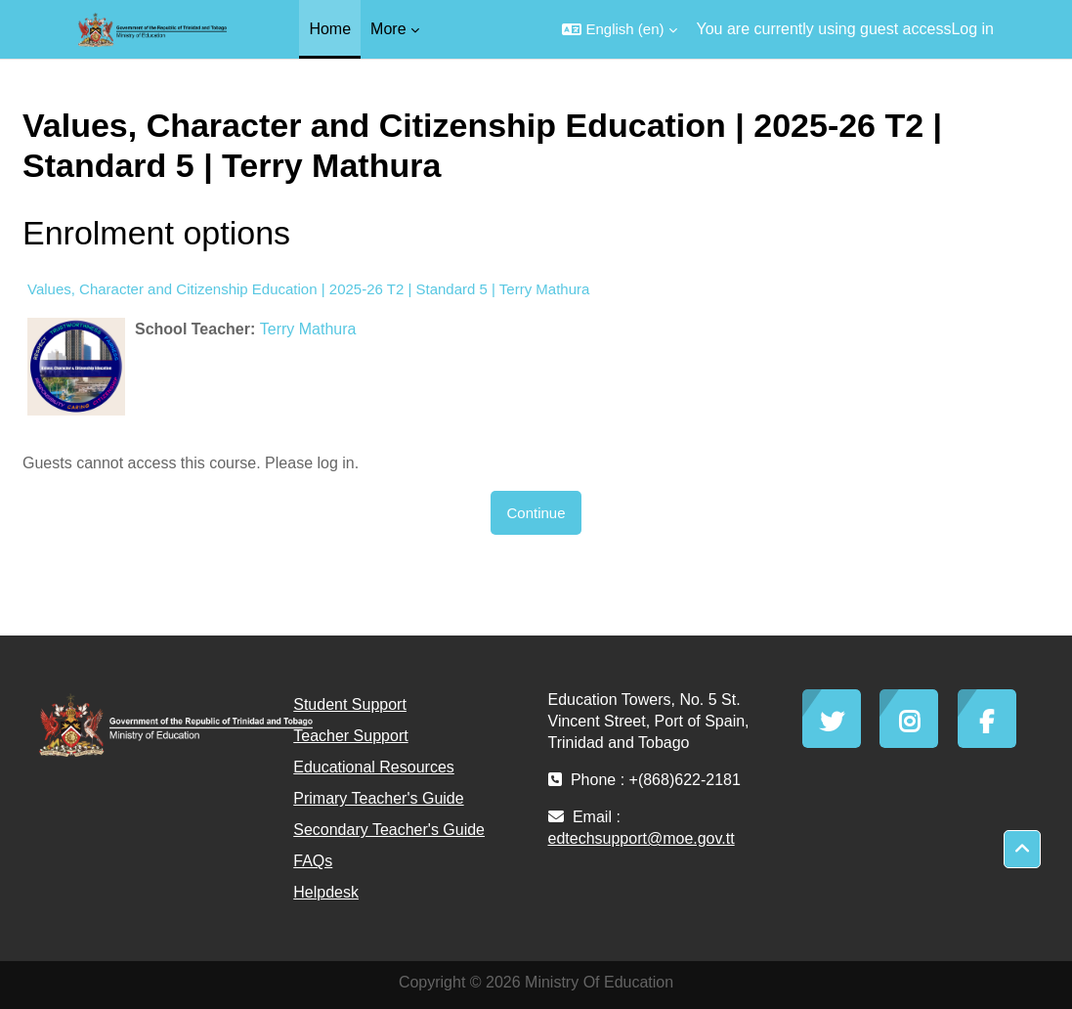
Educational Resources (373, 767)
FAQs (312, 861)
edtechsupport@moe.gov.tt (641, 838)
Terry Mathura (308, 329)
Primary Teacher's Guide (378, 798)
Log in (972, 29)
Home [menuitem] (330, 29)
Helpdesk (326, 892)
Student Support (350, 704)
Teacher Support (350, 735)
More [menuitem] (388, 29)
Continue (535, 512)
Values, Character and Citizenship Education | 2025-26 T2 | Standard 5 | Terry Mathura (308, 289)
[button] (619, 29)
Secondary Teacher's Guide (389, 829)
